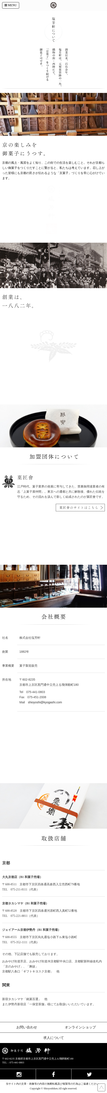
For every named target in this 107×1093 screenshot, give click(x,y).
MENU (11, 5)
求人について (53, 1038)
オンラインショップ (80, 1027)
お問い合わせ (26, 1027)
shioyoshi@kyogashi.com (45, 702)
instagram (18, 1074)
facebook (53, 1074)
